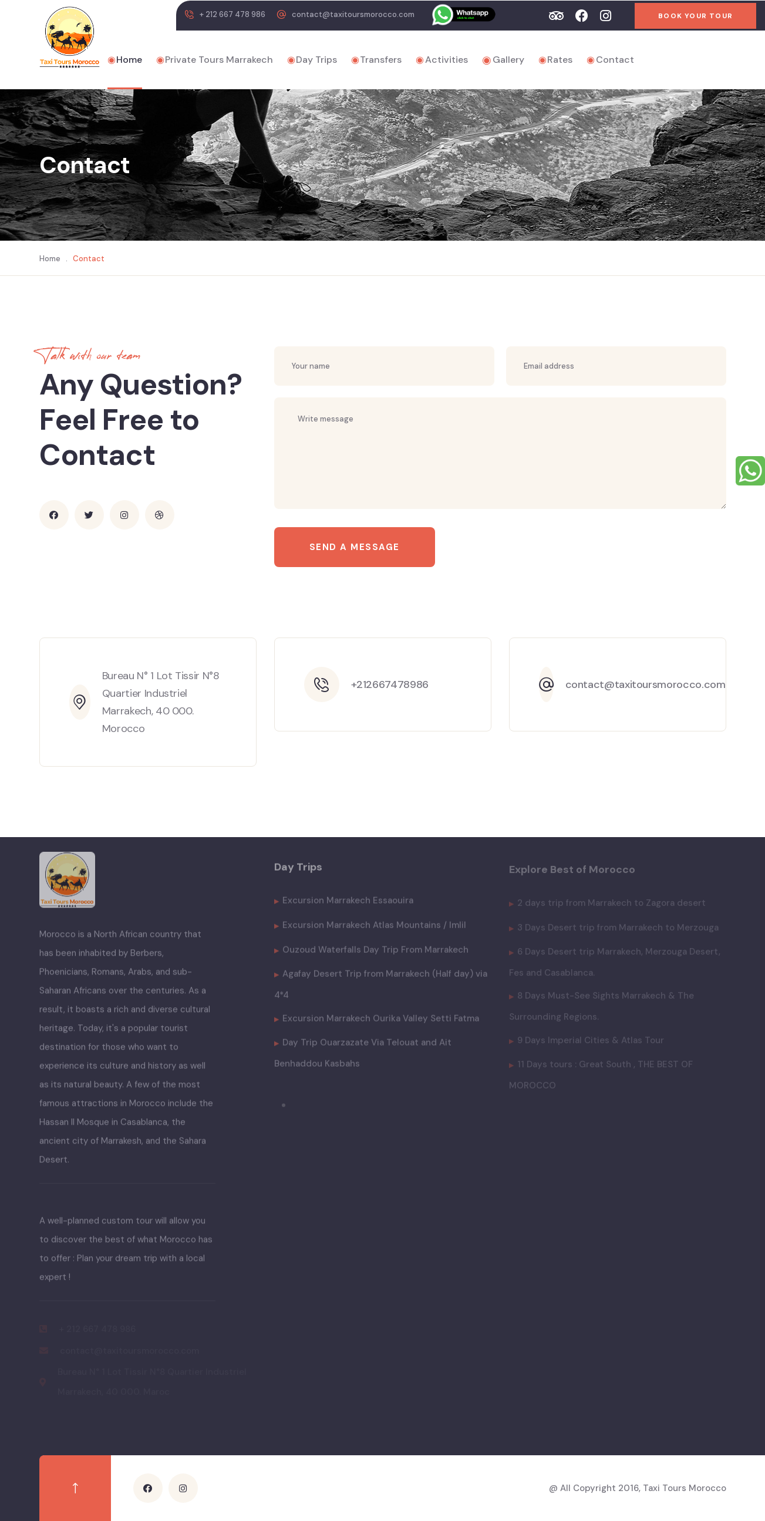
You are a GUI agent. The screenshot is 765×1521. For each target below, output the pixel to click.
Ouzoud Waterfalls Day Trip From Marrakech (371, 955)
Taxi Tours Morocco (684, 1488)
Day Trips (312, 60)
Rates (555, 60)
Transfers (376, 60)
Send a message (354, 547)
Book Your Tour (695, 16)
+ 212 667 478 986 (232, 14)
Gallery (503, 60)
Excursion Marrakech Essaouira (343, 906)
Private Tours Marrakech (214, 60)
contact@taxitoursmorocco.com (353, 14)
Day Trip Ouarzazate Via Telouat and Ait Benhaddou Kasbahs (362, 1058)
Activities (442, 60)
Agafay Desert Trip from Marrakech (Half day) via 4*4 (380, 989)
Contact (610, 60)
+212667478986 (390, 684)
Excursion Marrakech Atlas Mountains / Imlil (370, 930)
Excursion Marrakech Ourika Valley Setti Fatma (376, 1024)
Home (124, 60)
